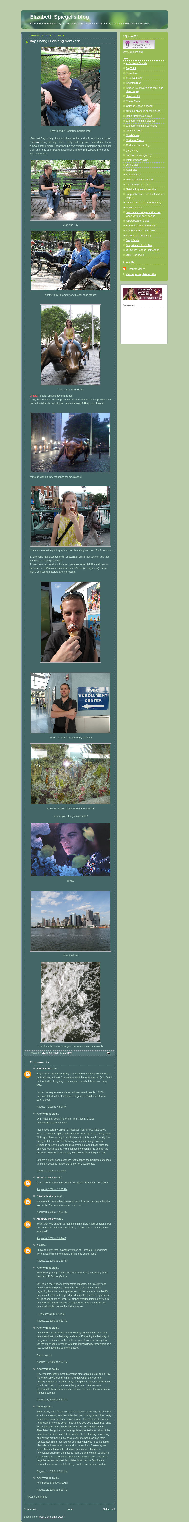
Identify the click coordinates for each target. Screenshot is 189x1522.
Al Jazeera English (136, 63)
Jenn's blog (132, 164)
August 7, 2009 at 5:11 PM (51, 1170)
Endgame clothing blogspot (141, 120)
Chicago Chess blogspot (139, 106)
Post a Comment (37, 1496)
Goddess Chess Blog (137, 145)
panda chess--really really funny (143, 202)
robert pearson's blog (137, 221)
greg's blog (132, 150)
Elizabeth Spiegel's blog (59, 17)
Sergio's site (132, 240)
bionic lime (132, 73)
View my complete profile (141, 274)
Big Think (131, 68)
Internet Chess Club (137, 160)
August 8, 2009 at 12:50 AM (52, 1212)
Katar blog (131, 169)
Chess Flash (133, 101)
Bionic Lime (44, 1068)
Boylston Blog (133, 83)
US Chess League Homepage (142, 250)
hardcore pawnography (139, 155)
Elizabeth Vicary (46, 1196)
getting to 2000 (134, 130)
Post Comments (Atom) (52, 1516)
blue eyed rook (134, 78)
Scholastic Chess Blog (138, 235)
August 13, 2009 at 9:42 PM (52, 1399)
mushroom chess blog (138, 184)
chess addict (133, 96)
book (36, 142)
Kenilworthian (133, 174)
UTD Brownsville (135, 255)
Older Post (109, 1509)
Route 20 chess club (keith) (141, 225)
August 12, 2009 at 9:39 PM (52, 1320)
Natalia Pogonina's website (141, 189)
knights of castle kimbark (139, 179)
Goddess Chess (135, 140)
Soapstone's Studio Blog (139, 245)
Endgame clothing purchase (141, 125)
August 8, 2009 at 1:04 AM (51, 1238)
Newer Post (30, 1509)
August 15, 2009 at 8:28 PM (52, 1489)
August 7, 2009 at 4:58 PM (51, 1106)
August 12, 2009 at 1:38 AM (52, 1260)
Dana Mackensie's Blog (139, 116)
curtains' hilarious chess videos (143, 111)
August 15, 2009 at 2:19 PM (52, 1471)
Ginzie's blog (133, 135)
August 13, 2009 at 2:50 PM (52, 1362)
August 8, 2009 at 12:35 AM (52, 1189)
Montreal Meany (46, 1177)
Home (69, 1509)
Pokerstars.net (134, 207)
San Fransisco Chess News (141, 230)
